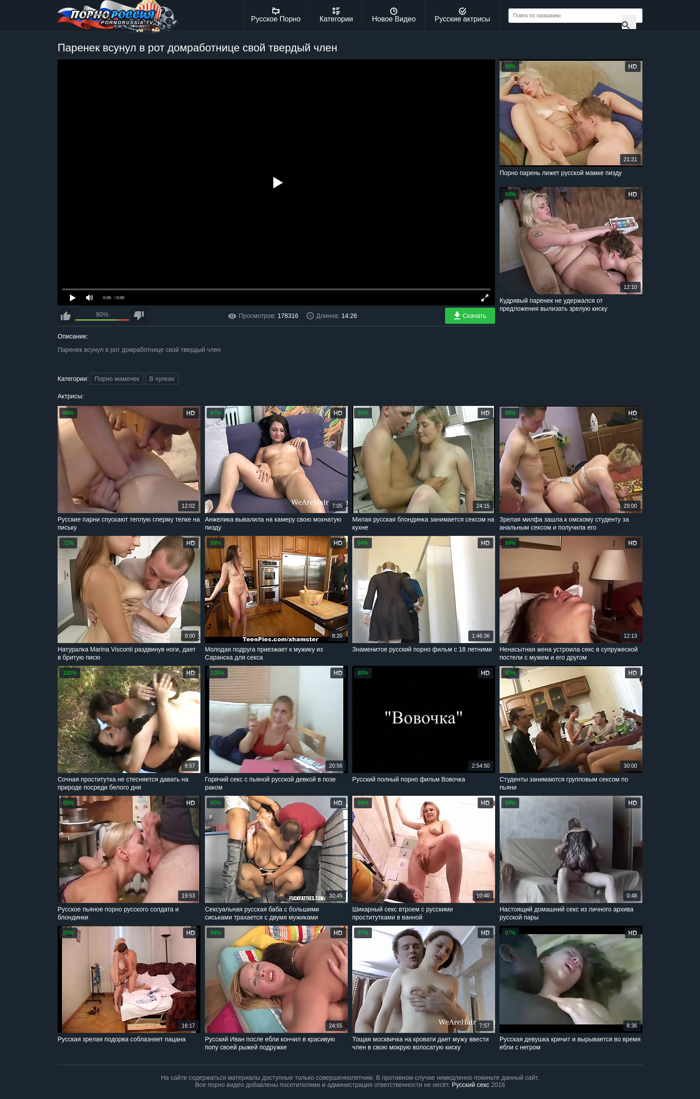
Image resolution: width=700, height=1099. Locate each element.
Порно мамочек (116, 378)
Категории (336, 15)
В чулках (162, 378)
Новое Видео (394, 15)
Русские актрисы (462, 15)
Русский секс (470, 1084)
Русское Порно (275, 15)
